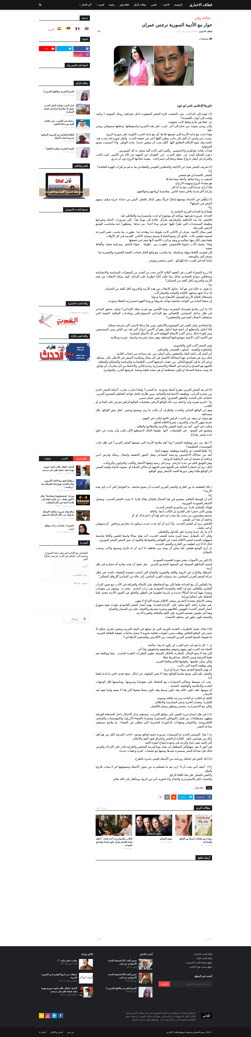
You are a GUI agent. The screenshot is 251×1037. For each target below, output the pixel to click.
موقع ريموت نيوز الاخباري (201, 967)
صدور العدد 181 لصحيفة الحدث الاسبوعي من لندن (122, 962)
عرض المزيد (101, 808)
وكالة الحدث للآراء (204, 958)
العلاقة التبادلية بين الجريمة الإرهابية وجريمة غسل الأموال (57, 136)
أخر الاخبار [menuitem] (86, 5)
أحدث (207, 939)
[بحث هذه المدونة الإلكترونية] (191, 984)
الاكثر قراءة (81, 459)
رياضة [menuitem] (112, 5)
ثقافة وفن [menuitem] (124, 5)
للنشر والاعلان (56, 1032)
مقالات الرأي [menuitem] (140, 5)
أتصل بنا (42, 1032)
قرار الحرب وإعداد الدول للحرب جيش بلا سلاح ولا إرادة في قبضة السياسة (59, 108)
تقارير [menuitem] (154, 5)
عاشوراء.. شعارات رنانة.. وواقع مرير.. (59, 527)
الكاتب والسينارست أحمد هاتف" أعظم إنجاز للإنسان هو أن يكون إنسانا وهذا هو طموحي (114, 842)
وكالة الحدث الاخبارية (203, 954)
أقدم (99, 939)
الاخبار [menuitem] (166, 5)
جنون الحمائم (166, 839)
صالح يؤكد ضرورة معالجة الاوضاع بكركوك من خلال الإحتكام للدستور (58, 513)
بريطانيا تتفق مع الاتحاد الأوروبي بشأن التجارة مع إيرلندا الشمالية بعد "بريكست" (57, 484)
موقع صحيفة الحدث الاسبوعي (199, 962)
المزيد (51, 29)
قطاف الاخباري (200, 5)
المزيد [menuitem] (101, 5)
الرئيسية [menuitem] (178, 5)
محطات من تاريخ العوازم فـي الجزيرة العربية (59, 976)
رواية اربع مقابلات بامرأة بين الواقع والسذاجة (195, 840)
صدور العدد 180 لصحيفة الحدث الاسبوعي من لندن (122, 976)
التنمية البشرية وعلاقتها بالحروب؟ (58, 91)
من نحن (70, 1032)
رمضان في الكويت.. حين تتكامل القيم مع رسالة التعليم (59, 122)
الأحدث (64, 459)
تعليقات (47, 459)
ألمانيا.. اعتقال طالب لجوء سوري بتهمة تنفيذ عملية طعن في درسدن (58, 468)
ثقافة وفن (202, 18)
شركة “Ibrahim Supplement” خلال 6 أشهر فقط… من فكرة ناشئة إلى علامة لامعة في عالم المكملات (57, 499)
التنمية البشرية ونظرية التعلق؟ (60, 148)
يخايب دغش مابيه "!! (67, 960)
